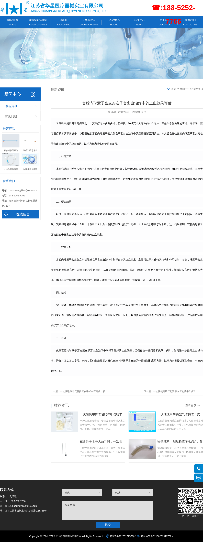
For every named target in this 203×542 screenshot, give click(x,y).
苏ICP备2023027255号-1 (123, 536)
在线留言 (16, 214)
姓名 (67, 492)
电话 (117, 492)
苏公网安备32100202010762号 (157, 536)
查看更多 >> (192, 405)
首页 (173, 88)
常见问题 (11, 116)
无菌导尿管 (89, 22)
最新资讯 (11, 106)
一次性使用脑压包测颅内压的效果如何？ (174, 391)
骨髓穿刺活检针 (38, 22)
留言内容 (69, 505)
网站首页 (12, 22)
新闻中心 (139, 22)
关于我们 (165, 22)
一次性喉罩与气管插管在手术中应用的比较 (82, 391)
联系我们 (190, 22)
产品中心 (114, 22)
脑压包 (63, 22)
